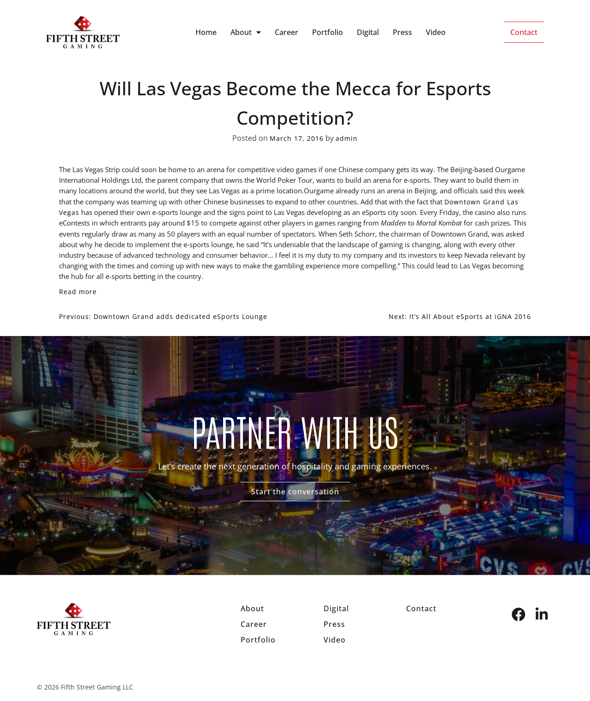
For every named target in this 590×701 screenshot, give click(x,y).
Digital (368, 32)
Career (286, 32)
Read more (78, 291)
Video (436, 32)
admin (347, 138)
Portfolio (327, 32)
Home (206, 32)
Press (402, 32)
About (245, 32)
